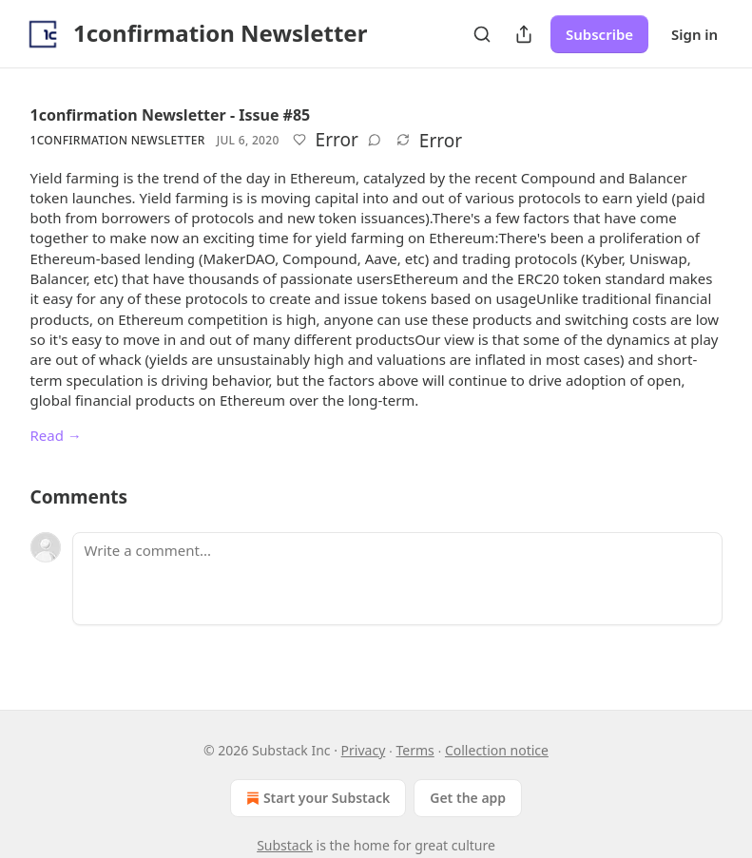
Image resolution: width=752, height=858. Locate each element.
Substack (285, 845)
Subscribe (599, 34)
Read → (56, 435)
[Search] (482, 34)
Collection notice (497, 750)
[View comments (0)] (374, 139)
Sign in (694, 34)
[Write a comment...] (397, 578)
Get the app (468, 798)
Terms (414, 750)
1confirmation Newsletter (117, 140)
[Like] (299, 139)
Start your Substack (316, 798)
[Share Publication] (524, 34)
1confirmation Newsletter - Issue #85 (170, 115)
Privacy (363, 750)
